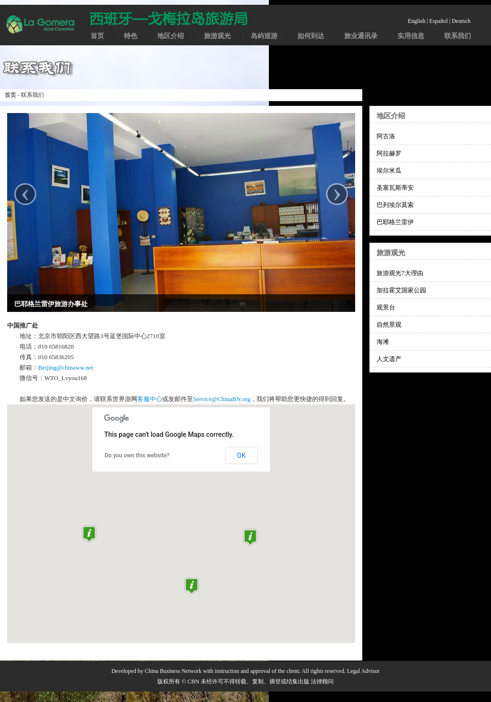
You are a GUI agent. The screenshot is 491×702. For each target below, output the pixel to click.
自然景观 (389, 324)
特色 (130, 36)
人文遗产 (389, 358)
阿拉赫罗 (389, 153)
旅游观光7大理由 (400, 273)
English (417, 21)
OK (241, 455)
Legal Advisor (363, 671)
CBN (193, 681)
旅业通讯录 (361, 36)
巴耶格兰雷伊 (395, 222)
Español (439, 21)
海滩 (383, 341)
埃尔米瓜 (389, 170)
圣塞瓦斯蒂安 (395, 187)
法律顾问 (322, 681)
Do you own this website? (137, 455)
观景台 (386, 307)
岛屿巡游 (264, 36)
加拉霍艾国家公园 (401, 290)
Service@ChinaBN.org (221, 399)
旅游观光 (217, 36)
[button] (250, 537)
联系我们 (457, 36)
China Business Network (173, 671)
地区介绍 (170, 36)
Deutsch (461, 21)
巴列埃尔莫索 (395, 204)
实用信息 (411, 36)
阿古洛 (386, 136)
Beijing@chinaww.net (65, 367)
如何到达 (310, 36)
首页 (97, 36)
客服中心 (149, 399)
